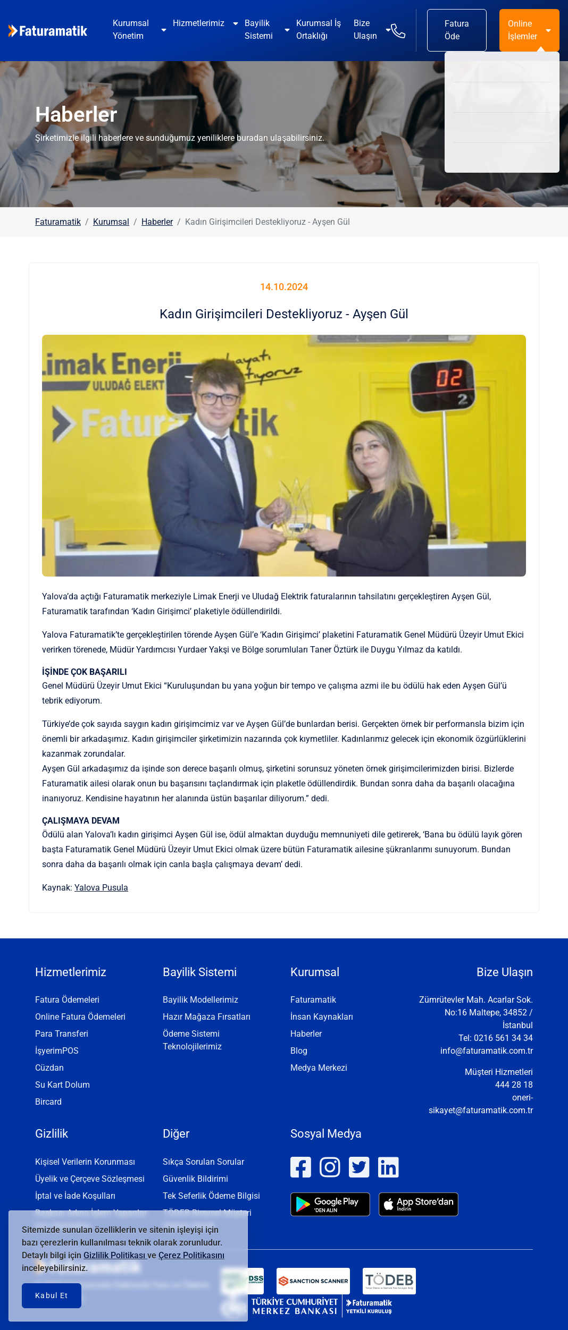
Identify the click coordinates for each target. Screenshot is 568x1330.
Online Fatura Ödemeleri (80, 1017)
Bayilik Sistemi (259, 29)
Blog (298, 1051)
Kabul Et (51, 1295)
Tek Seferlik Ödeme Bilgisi (211, 1196)
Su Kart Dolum (62, 1085)
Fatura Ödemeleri (67, 1000)
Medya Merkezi (318, 1068)
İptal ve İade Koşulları (75, 1196)
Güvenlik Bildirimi (195, 1179)
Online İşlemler (522, 30)
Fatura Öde (457, 30)
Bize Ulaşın (365, 29)
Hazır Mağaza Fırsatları (206, 1017)
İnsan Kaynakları (321, 1017)
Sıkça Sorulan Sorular (203, 1162)
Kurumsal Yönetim (131, 29)
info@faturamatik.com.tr (486, 1051)
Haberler (157, 222)
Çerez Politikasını (191, 1255)
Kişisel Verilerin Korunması (85, 1162)
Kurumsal (111, 222)
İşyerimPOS (57, 1051)
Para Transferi (61, 1034)
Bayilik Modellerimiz (200, 1000)
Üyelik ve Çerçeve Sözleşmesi (90, 1179)
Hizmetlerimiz (198, 23)
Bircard (48, 1102)
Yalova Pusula (101, 888)
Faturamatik (58, 222)
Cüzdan (49, 1068)
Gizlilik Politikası (115, 1255)
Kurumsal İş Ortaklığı (318, 29)
